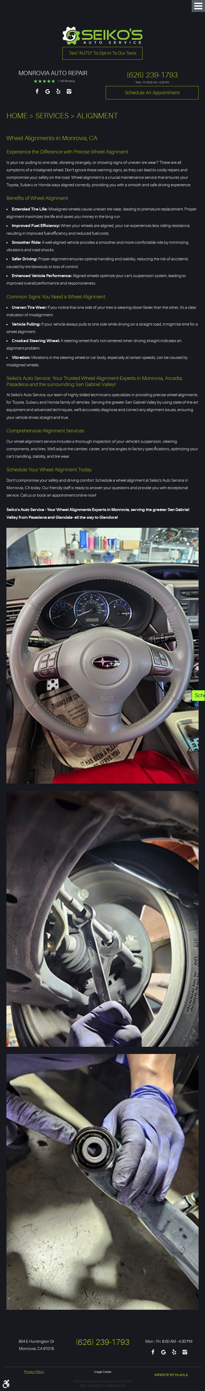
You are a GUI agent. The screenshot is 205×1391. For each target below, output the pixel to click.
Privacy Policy (34, 1372)
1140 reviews (66, 81)
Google (47, 94)
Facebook (36, 94)
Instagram (69, 94)
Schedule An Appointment (200, 695)
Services (52, 116)
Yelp (58, 94)
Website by (171, 1375)
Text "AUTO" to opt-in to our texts (102, 53)
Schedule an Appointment (152, 92)
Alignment (97, 116)
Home (16, 116)
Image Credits (102, 1372)
